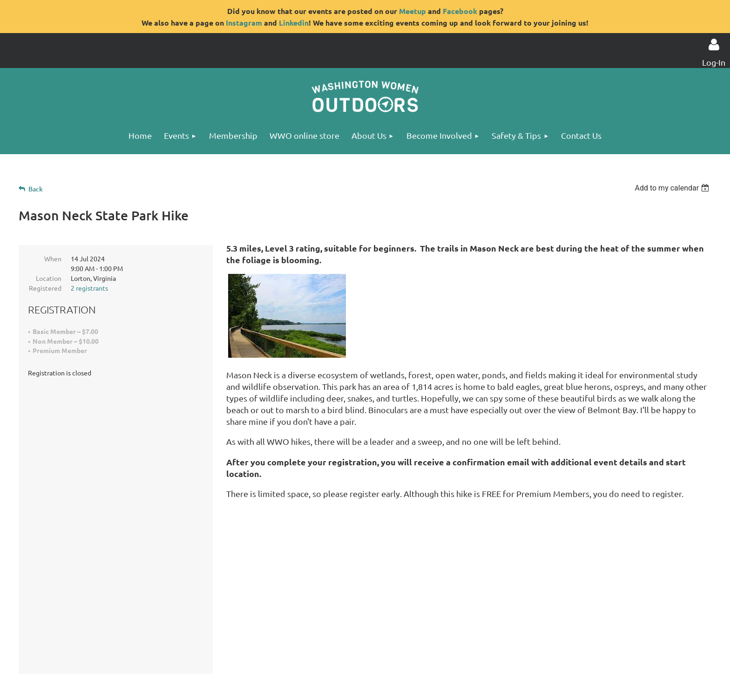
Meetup (412, 11)
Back (35, 188)
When (52, 258)
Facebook (460, 11)
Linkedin (294, 22)
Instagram (244, 22)
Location (48, 278)
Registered (45, 288)
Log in (713, 44)
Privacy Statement (121, 632)
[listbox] (673, 188)
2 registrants (89, 288)
